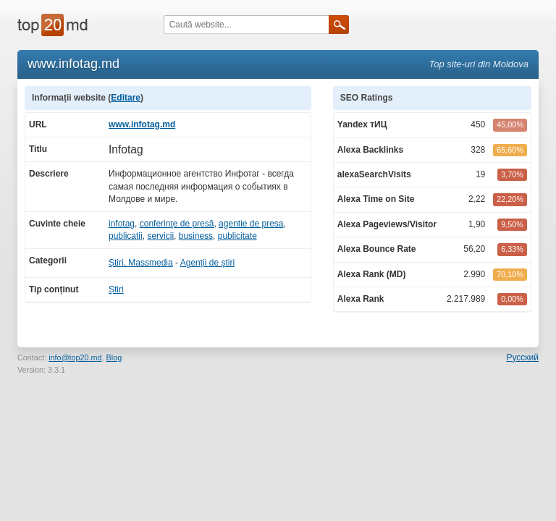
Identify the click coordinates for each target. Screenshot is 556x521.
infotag (122, 224)
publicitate (237, 236)
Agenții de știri (207, 263)
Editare (125, 98)
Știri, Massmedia (141, 263)
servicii (160, 236)
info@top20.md (75, 357)
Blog (114, 357)
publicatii (126, 236)
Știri (116, 289)
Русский (522, 357)
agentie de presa (251, 224)
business (196, 236)
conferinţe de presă (177, 224)
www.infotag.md (142, 124)
